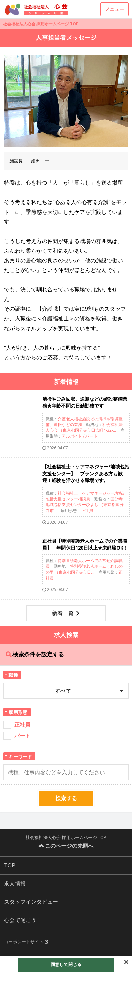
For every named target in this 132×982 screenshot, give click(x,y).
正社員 (22, 724)
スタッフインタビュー (31, 901)
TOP (9, 865)
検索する (66, 798)
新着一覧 (63, 613)
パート (22, 735)
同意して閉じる (66, 964)
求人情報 (15, 883)
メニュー (114, 9)
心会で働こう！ (23, 920)
